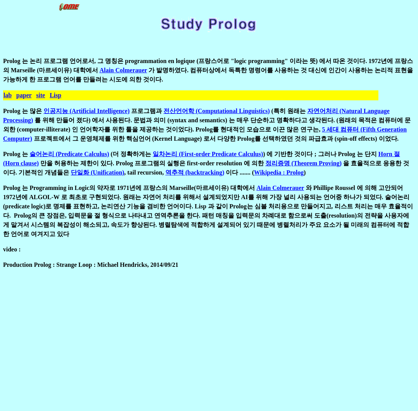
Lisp (55, 95)
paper (24, 95)
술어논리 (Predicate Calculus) (69, 154)
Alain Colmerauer (123, 70)
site (40, 95)
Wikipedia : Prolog (279, 172)
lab (7, 95)
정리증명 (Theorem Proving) (303, 163)
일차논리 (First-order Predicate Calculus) (208, 154)
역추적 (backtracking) (194, 172)
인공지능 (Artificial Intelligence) (86, 111)
